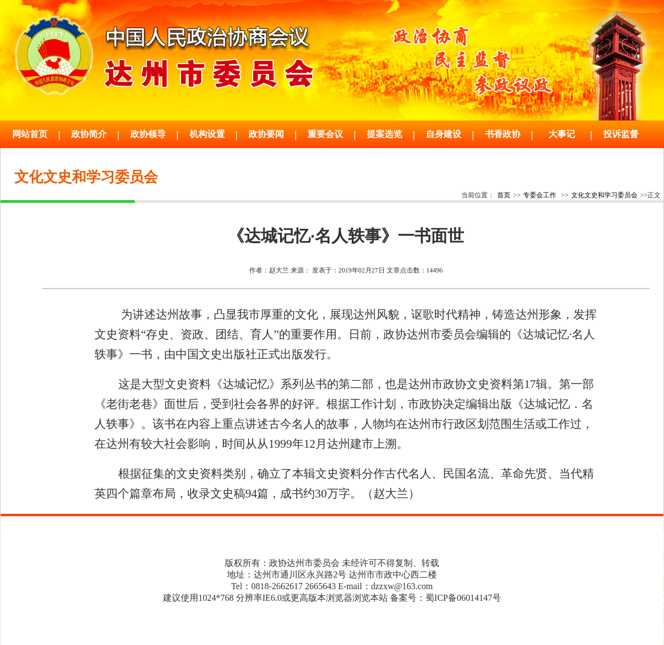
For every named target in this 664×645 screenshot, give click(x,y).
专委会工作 (539, 195)
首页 (503, 195)
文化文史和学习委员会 (604, 195)
